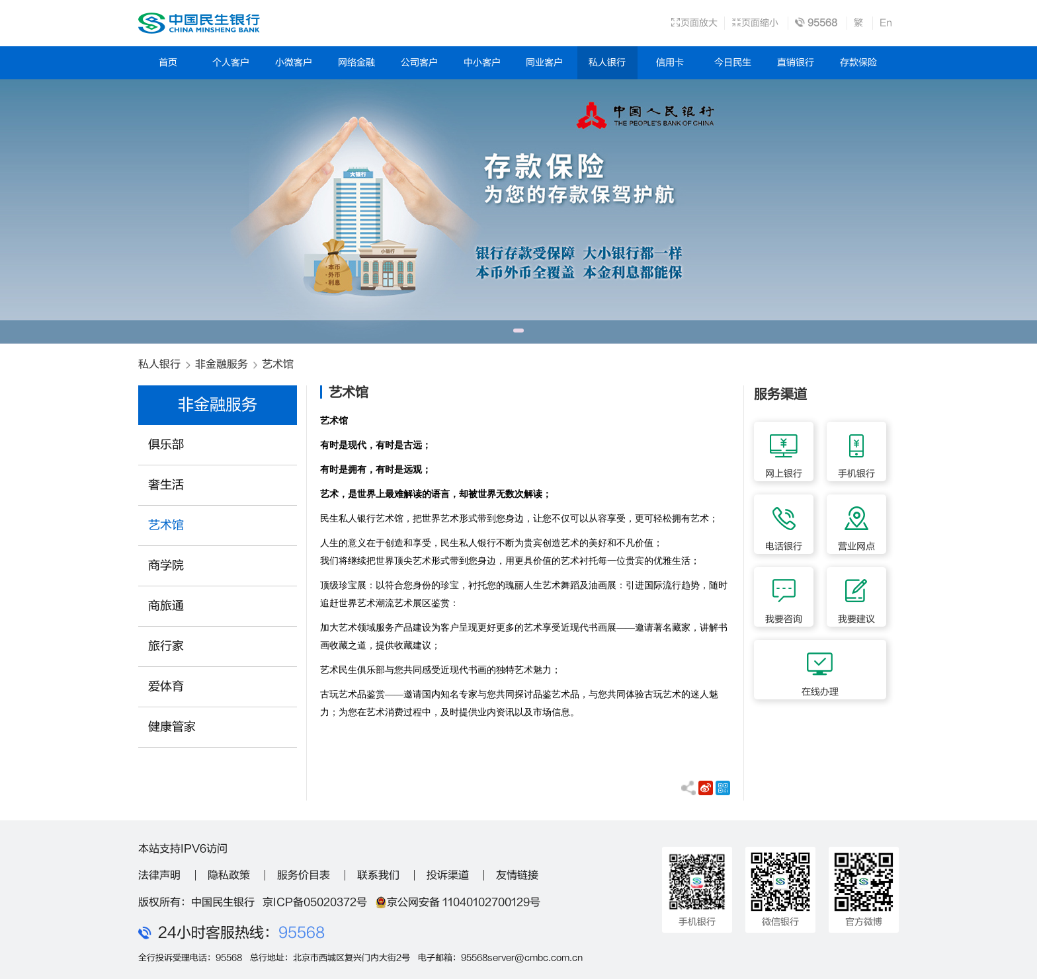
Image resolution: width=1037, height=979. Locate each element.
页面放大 (694, 22)
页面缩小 (754, 22)
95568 (301, 932)
